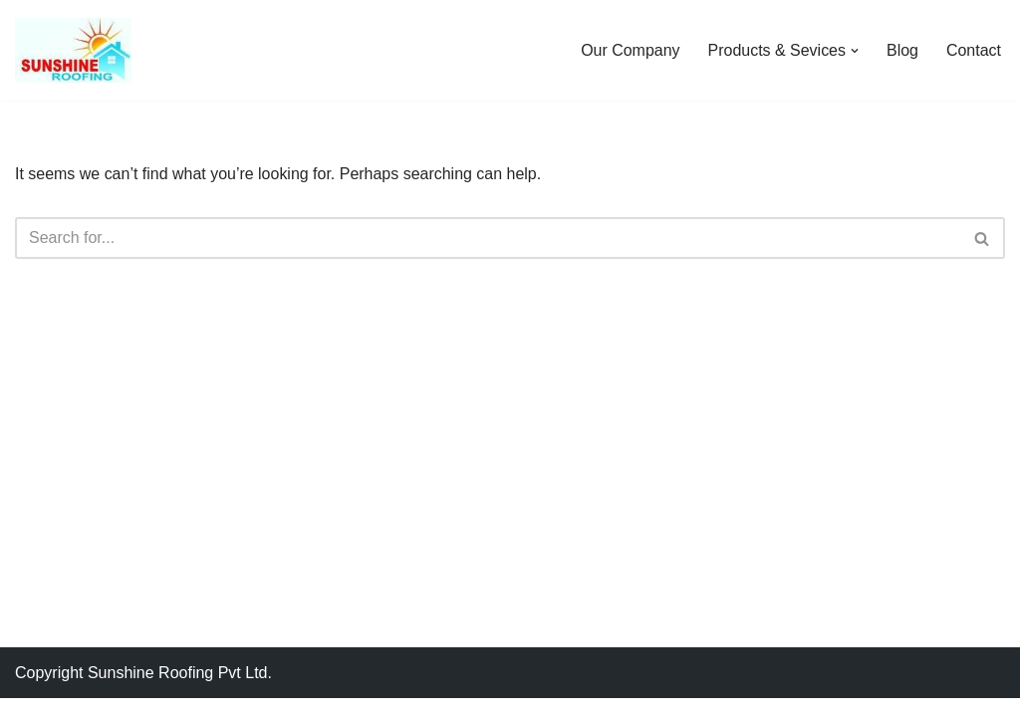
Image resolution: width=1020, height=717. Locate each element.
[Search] (487, 239)
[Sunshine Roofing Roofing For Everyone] (73, 50)
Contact (973, 50)
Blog (902, 50)
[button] (855, 51)
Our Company (630, 50)
